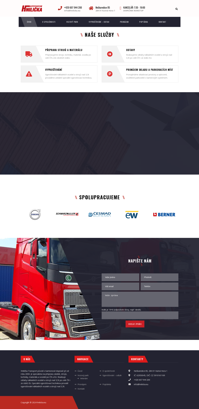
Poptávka (143, 21)
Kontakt (162, 21)
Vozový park (72, 21)
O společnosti (49, 21)
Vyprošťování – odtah (99, 21)
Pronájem (124, 21)
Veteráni (84, 378)
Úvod (29, 21)
